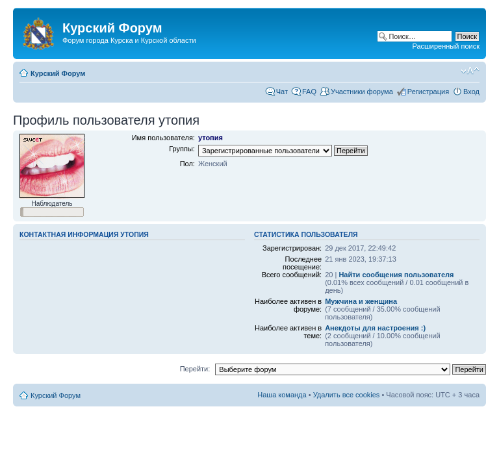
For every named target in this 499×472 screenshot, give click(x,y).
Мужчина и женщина (361, 301)
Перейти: (195, 369)
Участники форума (362, 91)
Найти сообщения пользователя (396, 275)
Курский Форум (58, 73)
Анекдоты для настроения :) (375, 328)
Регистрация (428, 91)
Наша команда (281, 395)
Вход (471, 91)
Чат (282, 91)
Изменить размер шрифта (470, 71)
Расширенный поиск (446, 46)
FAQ (309, 91)
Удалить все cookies (346, 395)
